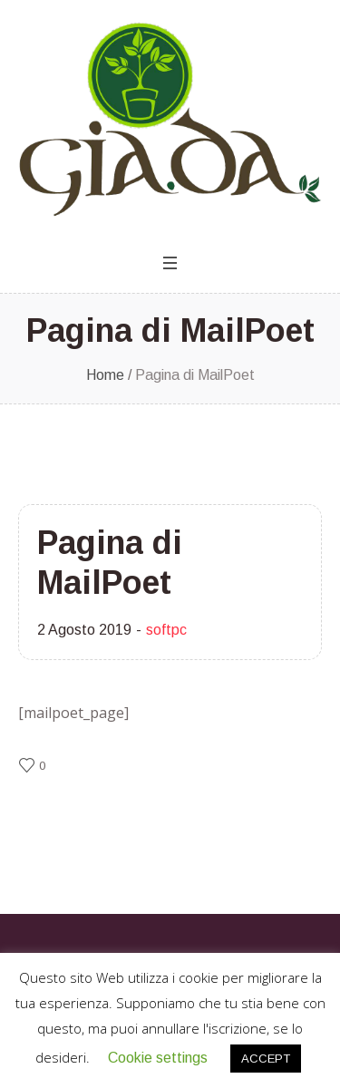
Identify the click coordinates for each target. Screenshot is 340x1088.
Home (105, 375)
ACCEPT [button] (265, 1058)
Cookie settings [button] (158, 1057)
